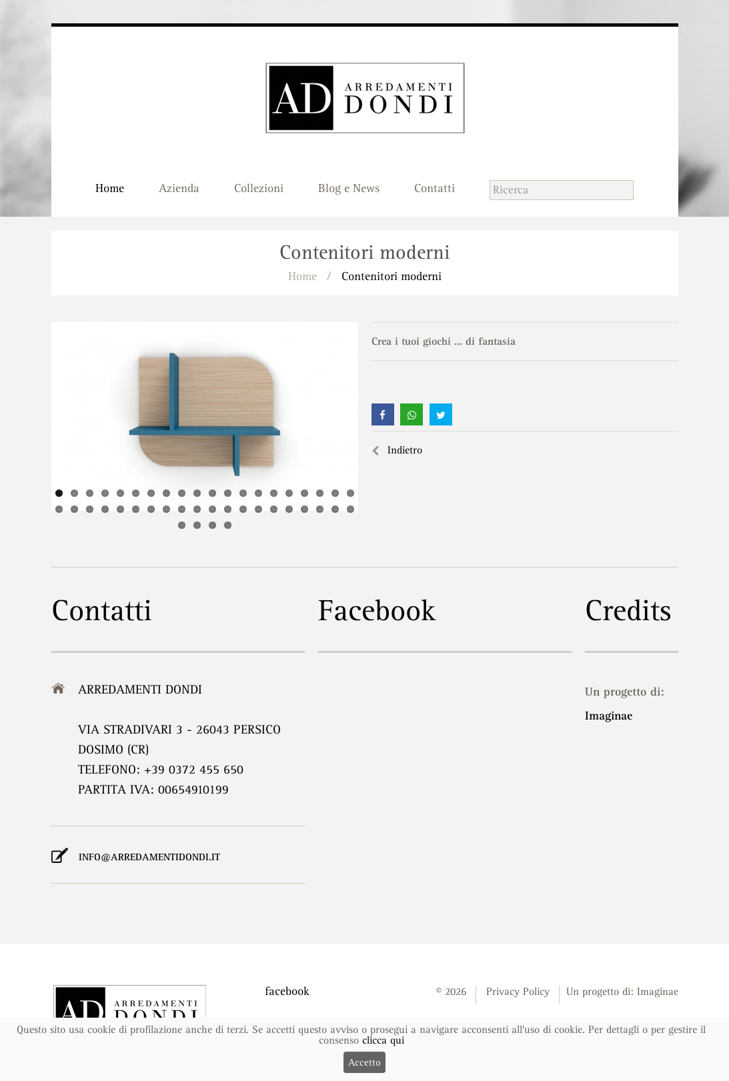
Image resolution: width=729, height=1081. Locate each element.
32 (227, 509)
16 (289, 493)
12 (227, 493)
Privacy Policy (518, 992)
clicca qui (383, 1040)
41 (181, 525)
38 (319, 509)
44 (227, 525)
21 (59, 509)
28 (166, 509)
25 (120, 509)
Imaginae (608, 715)
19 (335, 493)
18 (319, 493)
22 (74, 509)
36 (289, 509)
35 (273, 509)
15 (273, 493)
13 (243, 493)
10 (197, 493)
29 (181, 509)
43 (212, 525)
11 (212, 493)
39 (335, 509)
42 (197, 525)
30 (197, 509)
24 (105, 509)
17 (304, 493)
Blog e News (349, 188)
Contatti (434, 188)
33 (243, 509)
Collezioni (258, 188)
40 (350, 509)
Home (109, 188)
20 (350, 493)
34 (258, 509)
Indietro (397, 450)
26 (135, 509)
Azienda (179, 188)
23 (89, 509)
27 (151, 509)
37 (304, 509)
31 (212, 509)
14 (258, 493)
